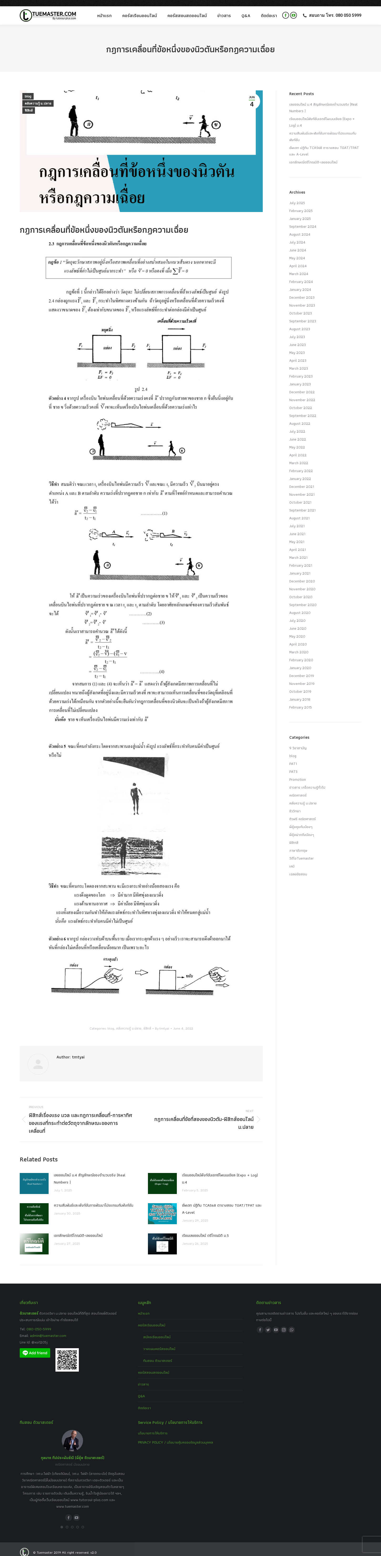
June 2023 (297, 338)
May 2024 (297, 252)
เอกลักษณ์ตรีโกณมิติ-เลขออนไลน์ (78, 1229)
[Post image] (34, 1177)
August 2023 (299, 322)
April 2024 (298, 259)
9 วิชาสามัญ (298, 742)
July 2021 (297, 520)
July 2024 (297, 236)
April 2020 (298, 638)
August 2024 (299, 228)
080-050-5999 (39, 1323)
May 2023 (297, 346)
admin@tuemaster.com (47, 1329)
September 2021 (302, 504)
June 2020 (297, 622)
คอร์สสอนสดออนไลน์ (153, 1366)
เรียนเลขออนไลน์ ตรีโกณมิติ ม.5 (205, 1229)
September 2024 (302, 220)
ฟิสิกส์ (29, 104)
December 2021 (301, 480)
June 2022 (297, 433)
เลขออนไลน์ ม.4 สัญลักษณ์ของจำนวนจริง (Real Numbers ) (89, 1172)
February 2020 (301, 653)
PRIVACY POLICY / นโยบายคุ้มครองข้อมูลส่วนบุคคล (175, 1436)
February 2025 (301, 204)
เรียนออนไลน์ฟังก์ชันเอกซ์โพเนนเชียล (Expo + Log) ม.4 (220, 1172)
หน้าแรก (144, 1307)
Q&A (141, 1390)
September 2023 (302, 315)
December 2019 (301, 669)
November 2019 (302, 677)
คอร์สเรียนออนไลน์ (151, 1319)
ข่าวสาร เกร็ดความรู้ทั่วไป (307, 781)
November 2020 (302, 583)
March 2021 (298, 551)
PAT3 (293, 765)
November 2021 (302, 488)
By (162, 1022)
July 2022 (297, 425)
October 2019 (300, 685)
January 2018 (299, 693)
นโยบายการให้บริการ (153, 1427)
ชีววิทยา (295, 805)
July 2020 (297, 614)
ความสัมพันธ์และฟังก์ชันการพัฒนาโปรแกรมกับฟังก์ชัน (93, 1199)
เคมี (292, 860)
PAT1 (293, 757)
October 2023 (300, 307)
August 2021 (299, 512)
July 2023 (297, 330)
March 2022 (298, 456)
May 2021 (296, 535)
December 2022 (302, 386)
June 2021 (297, 527)
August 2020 (300, 606)
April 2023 (297, 354)
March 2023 (298, 362)
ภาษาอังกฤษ (298, 844)
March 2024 (298, 267)
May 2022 (297, 441)
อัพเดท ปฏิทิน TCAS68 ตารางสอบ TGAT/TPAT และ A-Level (222, 1202)
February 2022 (301, 464)
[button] (61, 1520)
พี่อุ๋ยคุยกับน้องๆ (300, 820)
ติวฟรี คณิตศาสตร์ (302, 812)
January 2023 (300, 378)
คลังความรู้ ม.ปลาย (38, 97)
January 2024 (300, 283)
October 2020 (300, 590)
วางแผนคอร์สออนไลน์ (159, 1342)
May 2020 (297, 630)
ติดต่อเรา (144, 1401)
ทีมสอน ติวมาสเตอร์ (157, 1354)
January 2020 (300, 661)
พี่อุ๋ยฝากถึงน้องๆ (301, 828)
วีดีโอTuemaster (301, 852)
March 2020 (298, 646)
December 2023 (302, 291)
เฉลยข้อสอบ (298, 868)
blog (28, 90)
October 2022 (300, 401)
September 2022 (302, 409)
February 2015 (300, 701)
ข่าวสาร (143, 1378)
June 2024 (297, 244)
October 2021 (300, 496)
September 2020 (303, 598)
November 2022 (302, 393)
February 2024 (301, 275)
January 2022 (300, 472)
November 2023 (302, 299)
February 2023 (301, 370)
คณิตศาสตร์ (298, 789)
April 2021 (297, 543)
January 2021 (299, 567)
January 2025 (300, 212)
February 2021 (300, 559)
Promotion (297, 773)
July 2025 (297, 196)
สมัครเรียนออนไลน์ (157, 1330)
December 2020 (302, 575)
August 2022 (299, 417)
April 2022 (298, 449)
